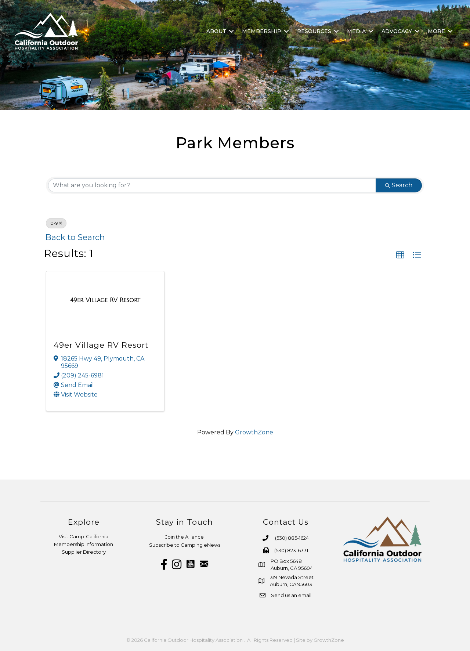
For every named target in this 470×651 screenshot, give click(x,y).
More (436, 31)
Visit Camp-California (83, 536)
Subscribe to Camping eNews (184, 545)
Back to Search (75, 237)
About (216, 31)
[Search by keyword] (212, 185)
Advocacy (397, 31)
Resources (314, 31)
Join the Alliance (184, 537)
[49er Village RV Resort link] (105, 300)
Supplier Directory (84, 552)
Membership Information (83, 544)
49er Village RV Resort (101, 345)
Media (356, 31)
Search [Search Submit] (398, 185)
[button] (400, 255)
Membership (261, 31)
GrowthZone (254, 432)
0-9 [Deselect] (56, 223)
